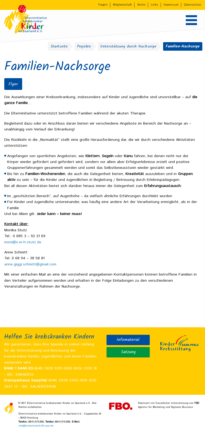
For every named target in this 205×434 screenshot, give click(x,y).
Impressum (171, 5)
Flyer (13, 84)
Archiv (141, 5)
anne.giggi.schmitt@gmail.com (30, 264)
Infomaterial (128, 340)
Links (154, 5)
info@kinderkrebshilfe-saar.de (35, 426)
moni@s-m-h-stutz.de (22, 242)
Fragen (103, 5)
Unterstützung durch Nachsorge (128, 46)
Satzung (128, 352)
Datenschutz (192, 5)
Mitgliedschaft (122, 5)
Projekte (84, 46)
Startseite (59, 46)
